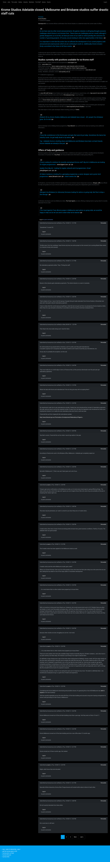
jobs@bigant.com (45, 170)
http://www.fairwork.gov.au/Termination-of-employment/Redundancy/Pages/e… (61, 417)
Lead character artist (72, 66)
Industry (25, 2)
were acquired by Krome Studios (75, 106)
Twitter (77, 109)
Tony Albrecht (71, 126)
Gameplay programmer (56, 68)
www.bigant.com (72, 62)
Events (48, 2)
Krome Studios (42, 18)
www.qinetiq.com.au (64, 71)
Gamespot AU (42, 23)
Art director (81, 66)
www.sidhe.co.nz (46, 64)
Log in (105, 2)
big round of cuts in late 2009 (98, 93)
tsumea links (5, 856)
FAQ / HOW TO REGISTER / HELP (11, 849)
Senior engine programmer (59, 66)
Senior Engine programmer (79, 68)
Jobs (8, 2)
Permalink (103, 223)
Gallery (20, 2)
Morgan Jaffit (96, 183)
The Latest (14, 2)
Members (31, 2)
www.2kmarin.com (91, 70)
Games (44, 2)
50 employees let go (69, 95)
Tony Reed (57, 154)
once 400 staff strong (46, 93)
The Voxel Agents (70, 201)
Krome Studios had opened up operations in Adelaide (57, 100)
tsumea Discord (6, 855)
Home (4, 2)
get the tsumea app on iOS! (9, 851)
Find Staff (38, 2)
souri (48, 485)
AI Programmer (67, 68)
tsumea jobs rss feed (8, 853)
